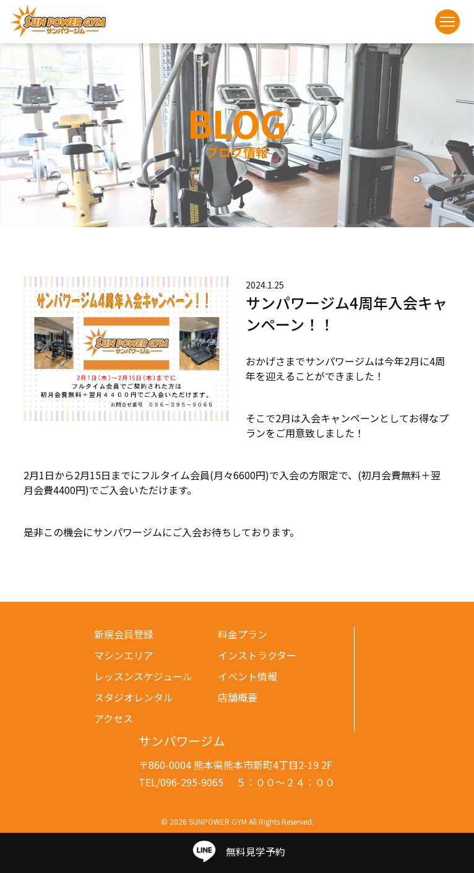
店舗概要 (237, 697)
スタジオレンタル (133, 697)
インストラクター (257, 655)
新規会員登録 (123, 634)
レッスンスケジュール (143, 676)
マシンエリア (123, 655)
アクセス (113, 718)
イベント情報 (247, 676)
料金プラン (242, 634)
